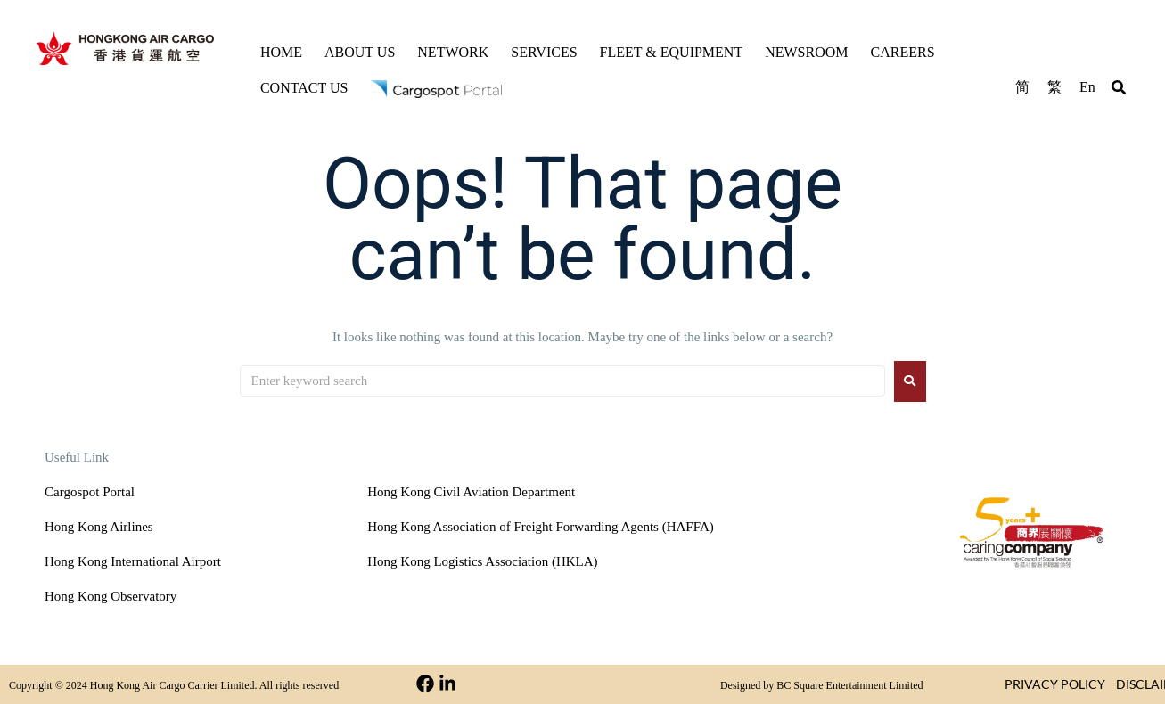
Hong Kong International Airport (133, 561)
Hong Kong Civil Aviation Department (471, 492)
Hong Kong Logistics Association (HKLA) (482, 561)
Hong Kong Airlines (99, 527)
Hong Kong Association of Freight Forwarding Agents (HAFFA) (540, 527)
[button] (1119, 90)
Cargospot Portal (90, 492)
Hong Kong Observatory (110, 596)
